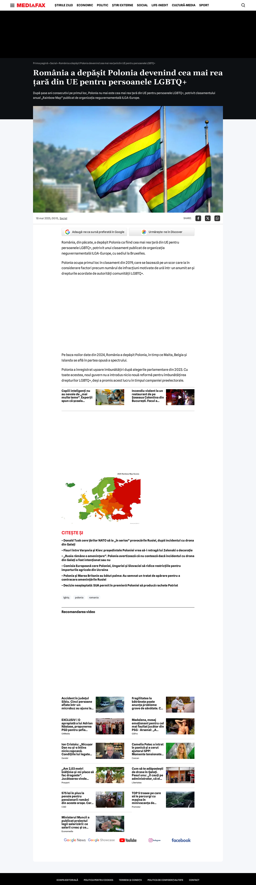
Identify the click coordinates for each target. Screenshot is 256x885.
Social (142, 5)
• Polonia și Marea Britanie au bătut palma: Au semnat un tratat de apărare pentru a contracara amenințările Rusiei (121, 578)
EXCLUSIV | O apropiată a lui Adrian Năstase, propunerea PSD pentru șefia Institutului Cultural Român (77, 725)
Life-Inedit (160, 5)
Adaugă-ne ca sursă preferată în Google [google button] (94, 232)
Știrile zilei (64, 5)
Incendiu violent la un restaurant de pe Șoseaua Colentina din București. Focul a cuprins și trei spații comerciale (148, 395)
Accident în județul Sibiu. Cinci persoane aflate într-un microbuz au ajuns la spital (77, 703)
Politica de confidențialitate (165, 880)
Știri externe (122, 5)
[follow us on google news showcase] (101, 840)
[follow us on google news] (75, 840)
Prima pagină (40, 63)
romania (94, 597)
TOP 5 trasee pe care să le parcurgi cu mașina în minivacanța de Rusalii (146, 798)
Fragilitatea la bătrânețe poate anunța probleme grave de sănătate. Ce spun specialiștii (147, 703)
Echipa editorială (67, 880)
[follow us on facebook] (181, 840)
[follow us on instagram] (154, 840)
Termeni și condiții (130, 880)
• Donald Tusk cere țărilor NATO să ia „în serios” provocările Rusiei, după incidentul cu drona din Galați (128, 542)
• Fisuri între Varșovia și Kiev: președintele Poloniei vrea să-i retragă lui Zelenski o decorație (127, 550)
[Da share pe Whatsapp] (217, 218)
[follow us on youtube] (128, 840)
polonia (79, 597)
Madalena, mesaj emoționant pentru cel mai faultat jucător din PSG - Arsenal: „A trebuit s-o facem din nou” (148, 725)
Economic (85, 5)
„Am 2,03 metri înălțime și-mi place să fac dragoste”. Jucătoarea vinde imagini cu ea (78, 773)
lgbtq (66, 597)
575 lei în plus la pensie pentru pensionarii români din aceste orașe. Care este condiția (77, 798)
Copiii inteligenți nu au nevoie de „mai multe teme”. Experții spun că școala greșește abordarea (77, 395)
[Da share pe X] (208, 218)
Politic (102, 5)
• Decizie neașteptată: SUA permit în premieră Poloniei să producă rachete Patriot (120, 585)
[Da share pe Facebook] (198, 218)
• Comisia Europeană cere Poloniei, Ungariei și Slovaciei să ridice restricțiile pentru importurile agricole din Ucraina (121, 568)
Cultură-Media (183, 5)
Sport (204, 5)
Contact (194, 880)
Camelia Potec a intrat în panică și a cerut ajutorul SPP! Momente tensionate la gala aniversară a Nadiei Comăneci (148, 749)
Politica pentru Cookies (98, 880)
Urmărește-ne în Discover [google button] (161, 232)
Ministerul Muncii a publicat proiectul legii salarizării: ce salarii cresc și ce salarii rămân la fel (75, 822)
